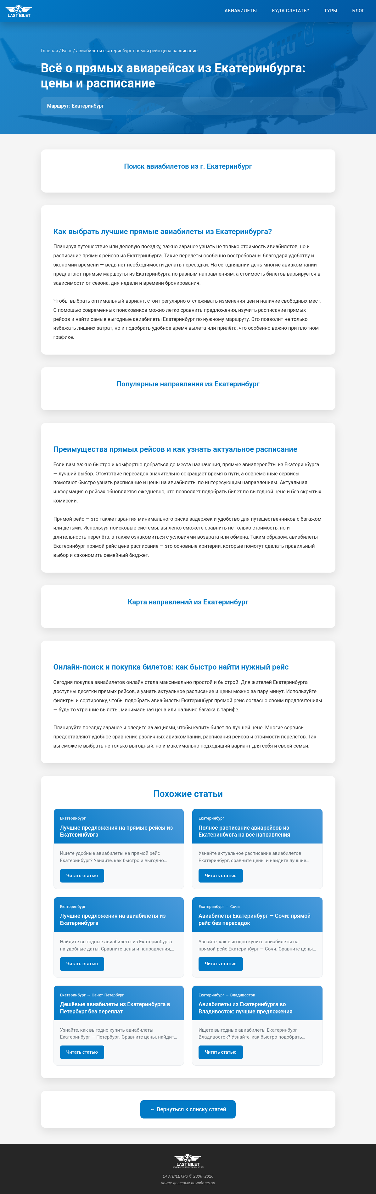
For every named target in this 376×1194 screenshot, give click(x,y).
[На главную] (18, 11)
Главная (49, 50)
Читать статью (82, 875)
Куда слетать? (290, 11)
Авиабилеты (241, 11)
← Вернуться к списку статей (188, 1109)
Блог (358, 11)
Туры (330, 11)
